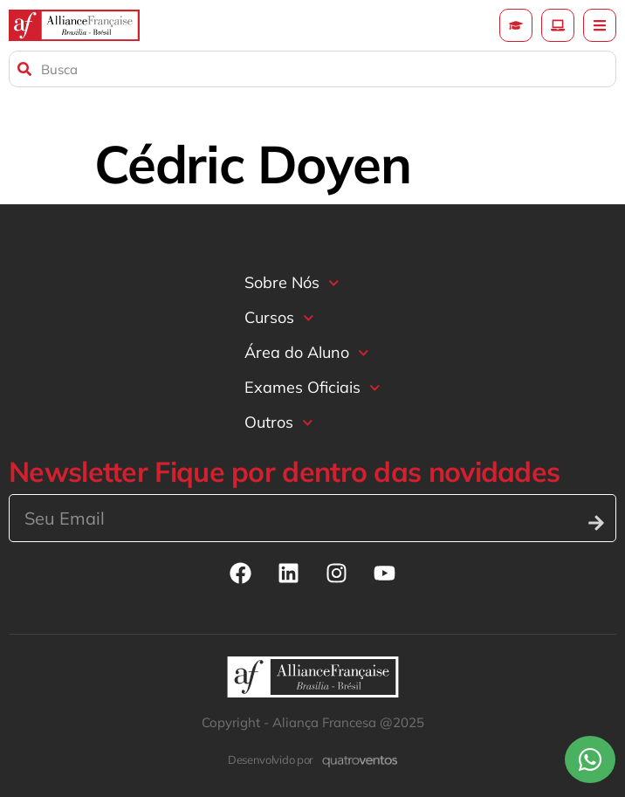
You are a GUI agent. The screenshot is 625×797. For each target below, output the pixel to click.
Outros (278, 423)
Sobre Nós (292, 283)
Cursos (279, 318)
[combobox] (312, 69)
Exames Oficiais (312, 388)
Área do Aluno (306, 353)
